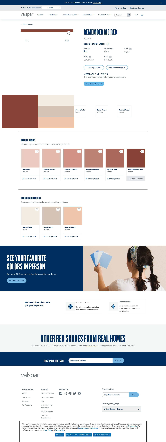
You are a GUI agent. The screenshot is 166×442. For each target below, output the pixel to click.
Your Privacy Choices (102, 435)
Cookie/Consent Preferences (88, 428)
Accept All (59, 435)
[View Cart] (142, 15)
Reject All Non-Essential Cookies (78, 435)
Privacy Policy (132, 426)
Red (85, 51)
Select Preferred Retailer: (31, 8)
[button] (67, 40)
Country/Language (110, 403)
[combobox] (120, 15)
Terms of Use (59, 430)
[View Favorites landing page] (136, 15)
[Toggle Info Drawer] (107, 44)
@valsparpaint (91, 345)
